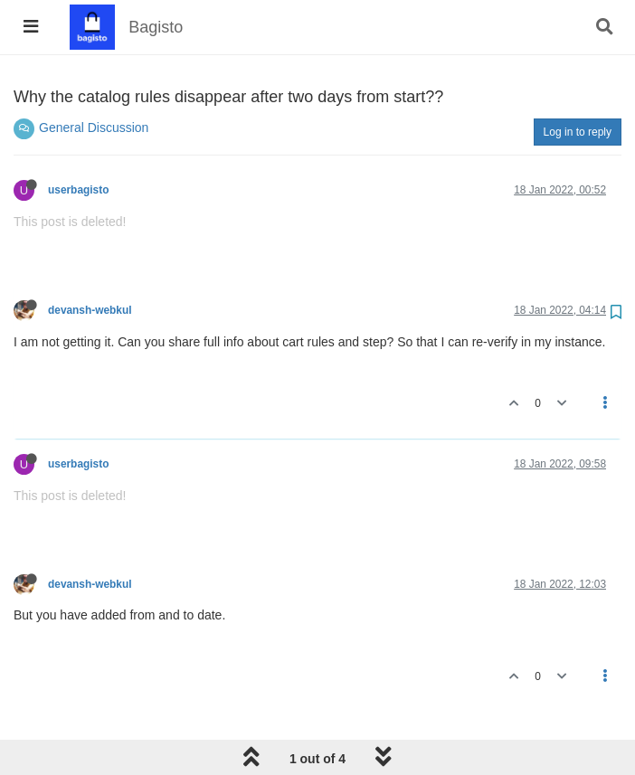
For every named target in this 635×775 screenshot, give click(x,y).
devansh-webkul (90, 310)
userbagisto (78, 190)
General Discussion (93, 127)
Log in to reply (577, 132)
